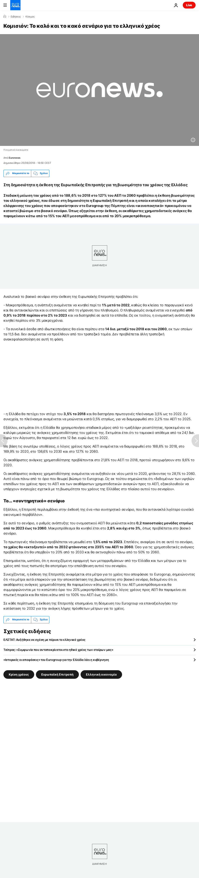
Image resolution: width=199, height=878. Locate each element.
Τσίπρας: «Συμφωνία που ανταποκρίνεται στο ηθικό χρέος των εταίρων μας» (58, 649)
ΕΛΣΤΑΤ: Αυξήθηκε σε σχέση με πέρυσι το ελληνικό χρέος (44, 639)
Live (189, 5)
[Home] (4, 16)
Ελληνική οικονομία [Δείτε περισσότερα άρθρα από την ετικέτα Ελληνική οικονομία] (101, 674)
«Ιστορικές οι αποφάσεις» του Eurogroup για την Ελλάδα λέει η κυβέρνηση (56, 659)
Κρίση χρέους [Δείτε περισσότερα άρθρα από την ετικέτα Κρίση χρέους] (19, 674)
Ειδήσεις (16, 16)
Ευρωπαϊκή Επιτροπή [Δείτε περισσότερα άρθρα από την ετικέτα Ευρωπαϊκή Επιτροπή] (57, 674)
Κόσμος (30, 16)
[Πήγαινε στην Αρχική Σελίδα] (15, 5)
